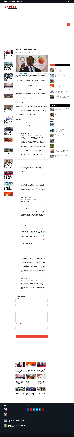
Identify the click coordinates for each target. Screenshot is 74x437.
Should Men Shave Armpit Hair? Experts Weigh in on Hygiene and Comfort (8, 111)
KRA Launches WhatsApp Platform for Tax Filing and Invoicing (62, 156)
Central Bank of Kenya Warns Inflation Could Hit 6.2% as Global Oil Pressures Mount (8, 68)
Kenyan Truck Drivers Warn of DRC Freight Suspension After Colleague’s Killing (8, 133)
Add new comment (39, 73)
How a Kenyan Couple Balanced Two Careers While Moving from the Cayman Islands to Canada (8, 165)
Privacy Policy (34, 434)
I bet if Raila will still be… (25, 278)
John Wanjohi (31, 52)
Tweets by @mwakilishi (54, 102)
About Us (25, 434)
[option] (20, 1)
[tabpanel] (60, 82)
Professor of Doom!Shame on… (26, 243)
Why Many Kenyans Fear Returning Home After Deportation (62, 109)
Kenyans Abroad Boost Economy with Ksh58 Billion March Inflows (8, 122)
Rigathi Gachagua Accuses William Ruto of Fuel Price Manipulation (30, 394)
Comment (17, 311)
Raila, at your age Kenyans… (26, 208)
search (68, 24)
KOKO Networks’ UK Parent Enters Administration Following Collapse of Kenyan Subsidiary (61, 130)
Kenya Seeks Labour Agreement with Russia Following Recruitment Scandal (8, 100)
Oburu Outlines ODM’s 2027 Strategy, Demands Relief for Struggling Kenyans (31, 382)
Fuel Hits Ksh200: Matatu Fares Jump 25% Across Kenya (41, 394)
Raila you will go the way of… (26, 255)
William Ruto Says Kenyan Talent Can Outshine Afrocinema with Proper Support (8, 177)
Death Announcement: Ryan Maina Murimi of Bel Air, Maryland (14, 1)
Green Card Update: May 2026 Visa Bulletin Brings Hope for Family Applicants (8, 188)
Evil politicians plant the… (25, 122)
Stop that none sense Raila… (26, 178)
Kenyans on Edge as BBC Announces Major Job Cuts (20, 394)
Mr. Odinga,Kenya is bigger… (26, 133)
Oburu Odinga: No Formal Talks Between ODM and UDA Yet (8, 198)
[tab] (52, 65)
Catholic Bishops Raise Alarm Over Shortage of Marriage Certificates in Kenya (41, 383)
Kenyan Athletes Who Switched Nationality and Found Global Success (8, 144)
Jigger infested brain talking (26, 197)
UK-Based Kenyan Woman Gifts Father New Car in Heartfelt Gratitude (8, 154)
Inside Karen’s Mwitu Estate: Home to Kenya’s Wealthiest (61, 146)
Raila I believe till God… (25, 161)
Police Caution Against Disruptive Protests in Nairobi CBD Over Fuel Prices (8, 90)
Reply (44, 157)
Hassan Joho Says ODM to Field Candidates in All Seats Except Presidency (62, 119)
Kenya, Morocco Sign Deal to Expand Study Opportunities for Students (62, 151)
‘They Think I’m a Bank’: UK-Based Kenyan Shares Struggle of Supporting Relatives (62, 140)
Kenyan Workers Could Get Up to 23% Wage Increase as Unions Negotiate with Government (8, 56)
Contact (29, 434)
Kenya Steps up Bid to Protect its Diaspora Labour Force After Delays (8, 79)
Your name (17, 298)
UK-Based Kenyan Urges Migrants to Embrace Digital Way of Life (61, 114)
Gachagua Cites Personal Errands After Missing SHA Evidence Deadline (61, 135)
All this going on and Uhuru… (26, 225)
